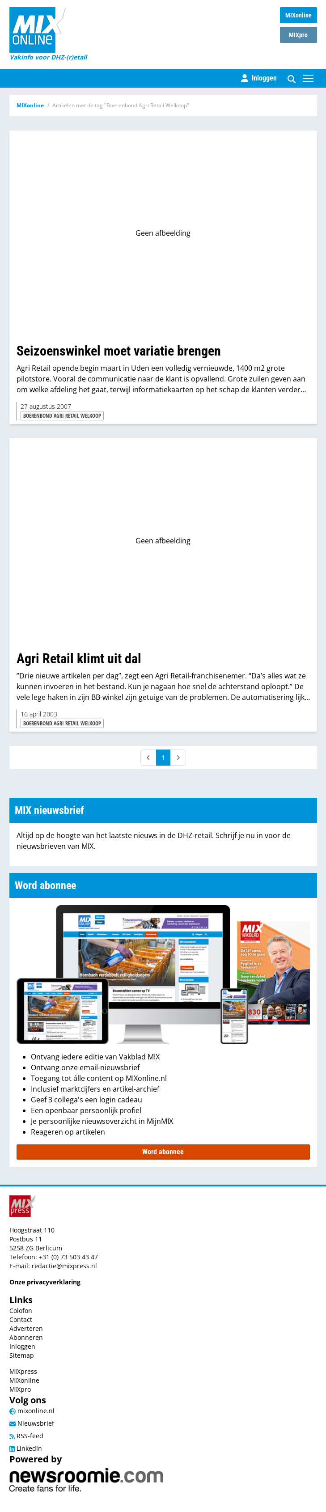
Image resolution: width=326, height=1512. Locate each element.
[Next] (178, 758)
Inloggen (22, 1346)
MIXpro (298, 34)
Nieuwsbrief (31, 1423)
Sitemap (21, 1355)
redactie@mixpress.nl (64, 1266)
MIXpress (23, 1371)
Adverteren (26, 1328)
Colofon (20, 1310)
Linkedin (25, 1448)
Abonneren (26, 1337)
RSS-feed (26, 1436)
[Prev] (148, 758)
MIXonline (298, 15)
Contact (20, 1319)
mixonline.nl (32, 1410)
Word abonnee (163, 1152)
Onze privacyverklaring (44, 1282)
